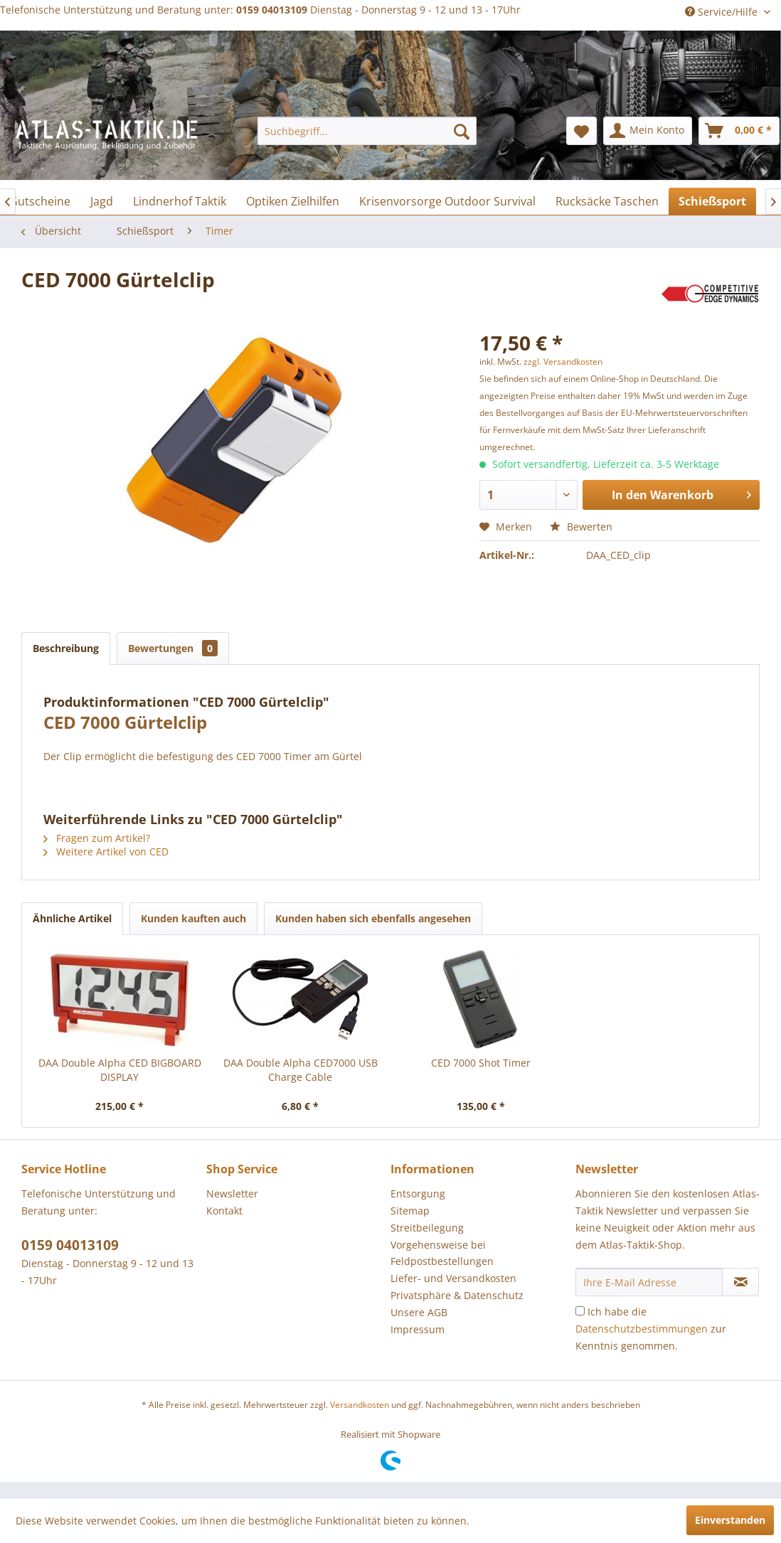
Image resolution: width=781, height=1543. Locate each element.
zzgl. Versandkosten (563, 362)
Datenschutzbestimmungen (641, 1328)
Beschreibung (66, 648)
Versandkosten (359, 1405)
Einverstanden (730, 1520)
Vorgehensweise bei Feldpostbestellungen (442, 1253)
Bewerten (581, 526)
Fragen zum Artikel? (96, 838)
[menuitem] (366, 131)
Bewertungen (173, 648)
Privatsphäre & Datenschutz (457, 1295)
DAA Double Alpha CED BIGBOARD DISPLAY (119, 1070)
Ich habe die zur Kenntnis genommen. (650, 1328)
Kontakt (224, 1210)
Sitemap (410, 1210)
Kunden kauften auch (193, 918)
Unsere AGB (418, 1312)
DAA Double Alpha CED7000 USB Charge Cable (300, 1070)
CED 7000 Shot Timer (481, 1062)
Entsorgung (417, 1193)
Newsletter (232, 1193)
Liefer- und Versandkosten (453, 1278)
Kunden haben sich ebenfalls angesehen (373, 918)
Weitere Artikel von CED (106, 851)
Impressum (417, 1329)
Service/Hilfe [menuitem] (722, 11)
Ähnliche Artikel (72, 918)
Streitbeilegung (427, 1227)
